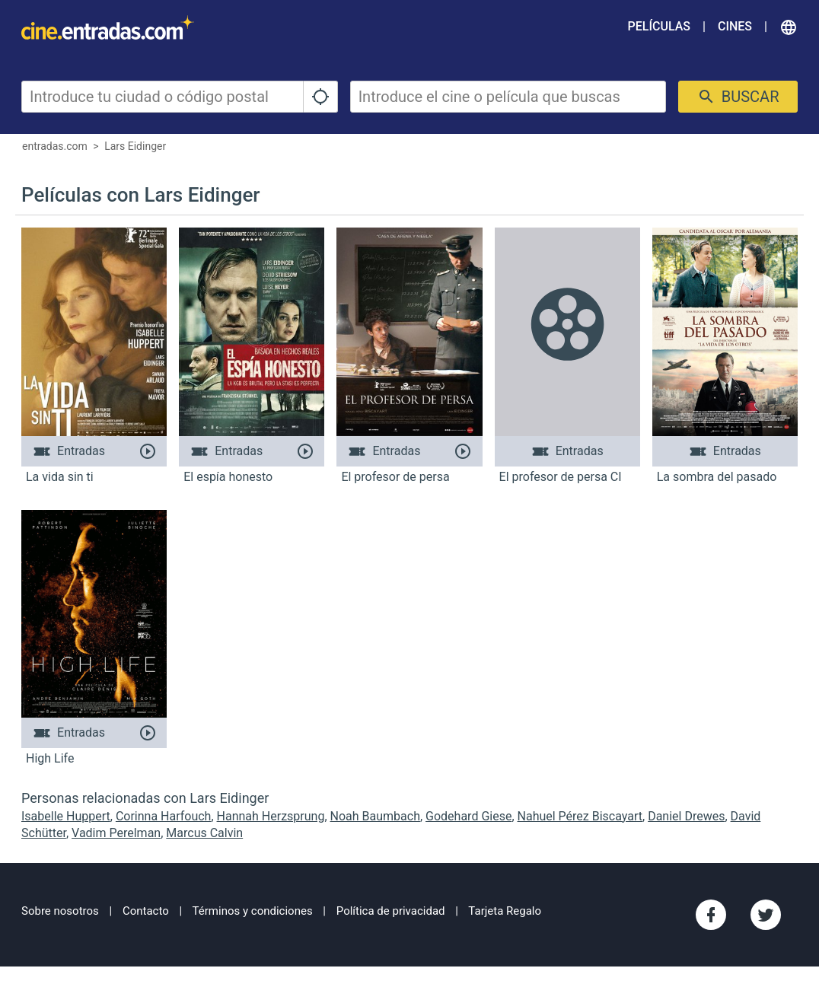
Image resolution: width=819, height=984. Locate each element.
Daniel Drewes (686, 816)
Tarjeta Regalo (504, 911)
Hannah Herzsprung (271, 816)
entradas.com (55, 146)
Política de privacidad (390, 911)
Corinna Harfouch (164, 816)
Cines (735, 26)
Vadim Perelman (116, 833)
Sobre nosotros (60, 911)
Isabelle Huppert (65, 816)
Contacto (146, 911)
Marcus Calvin (204, 833)
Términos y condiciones (253, 911)
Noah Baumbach (375, 816)
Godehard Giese (468, 816)
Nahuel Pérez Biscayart (580, 816)
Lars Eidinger (135, 146)
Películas (659, 26)
